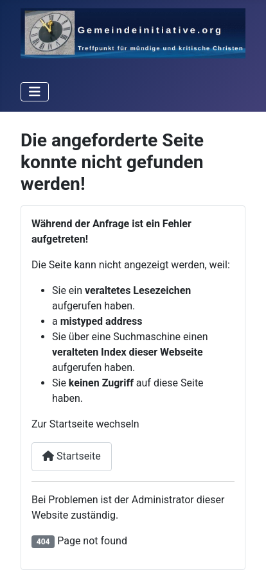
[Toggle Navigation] (35, 91)
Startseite (71, 456)
